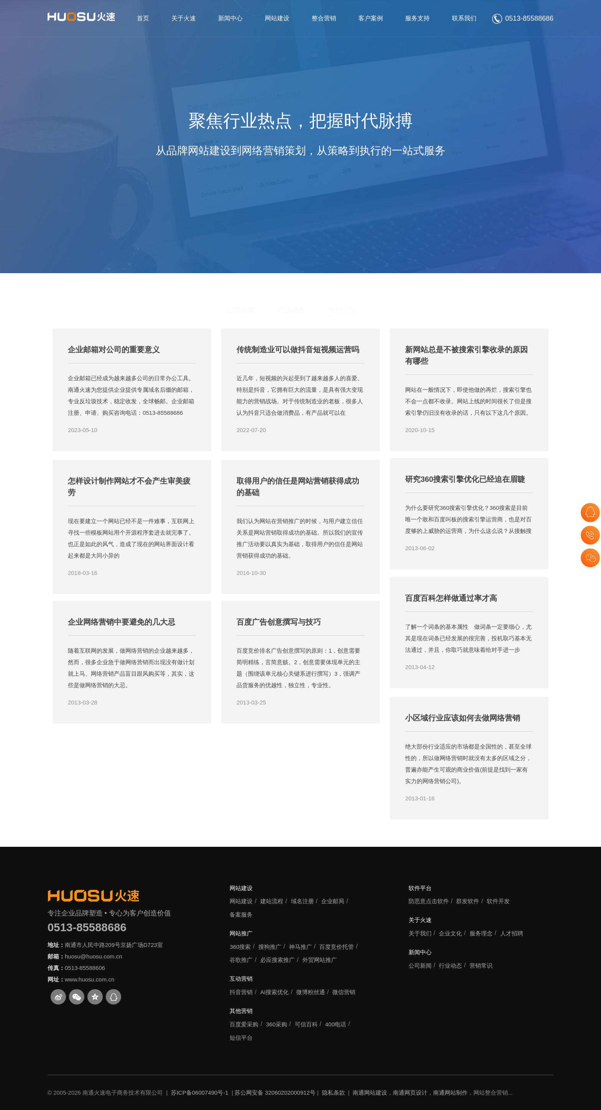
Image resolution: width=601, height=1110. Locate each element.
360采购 (276, 1024)
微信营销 (343, 992)
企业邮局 (332, 901)
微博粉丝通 (310, 992)
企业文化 (450, 933)
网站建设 (277, 18)
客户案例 (370, 18)
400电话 (335, 1024)
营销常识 (342, 273)
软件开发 (498, 901)
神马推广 (300, 946)
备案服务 (241, 914)
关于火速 (183, 18)
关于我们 (420, 933)
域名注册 (302, 901)
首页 (143, 18)
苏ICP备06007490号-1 (199, 1092)
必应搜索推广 (277, 960)
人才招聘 (511, 933)
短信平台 (241, 1037)
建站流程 (271, 901)
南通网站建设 (370, 1092)
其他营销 (241, 1011)
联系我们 (464, 18)
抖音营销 (241, 992)
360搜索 (240, 946)
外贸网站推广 (319, 960)
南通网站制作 (450, 1092)
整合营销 (324, 18)
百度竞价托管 (336, 946)
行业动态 (291, 273)
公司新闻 (240, 273)
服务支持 (417, 18)
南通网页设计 (410, 1092)
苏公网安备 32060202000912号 (275, 1092)
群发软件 (467, 901)
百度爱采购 (244, 1024)
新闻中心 (230, 18)
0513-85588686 (87, 927)
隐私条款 (333, 1092)
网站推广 (241, 933)
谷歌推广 (241, 960)
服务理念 (481, 933)
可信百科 (306, 1024)
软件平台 (420, 888)
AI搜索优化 (274, 992)
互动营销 (241, 978)
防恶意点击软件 (429, 901)
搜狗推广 (269, 946)
